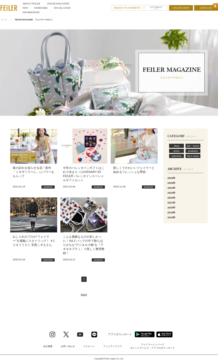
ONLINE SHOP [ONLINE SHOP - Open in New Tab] (181, 8)
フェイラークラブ (112, 346)
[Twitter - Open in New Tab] (66, 334)
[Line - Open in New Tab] (94, 334)
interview (176, 156)
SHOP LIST (206, 8)
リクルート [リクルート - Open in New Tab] (89, 346)
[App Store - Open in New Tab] (164, 334)
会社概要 (48, 346)
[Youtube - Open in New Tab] (80, 334)
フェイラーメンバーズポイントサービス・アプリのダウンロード (152, 346)
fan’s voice (193, 156)
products (193, 150)
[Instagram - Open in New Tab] (52, 334)
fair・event (193, 145)
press (177, 150)
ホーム (4, 20)
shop (176, 145)
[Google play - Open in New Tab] (145, 334)
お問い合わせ (68, 346)
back (84, 294)
